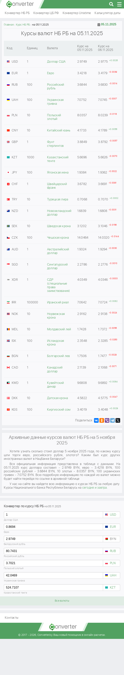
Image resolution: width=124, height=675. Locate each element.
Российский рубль (14, 556)
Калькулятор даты (107, 13)
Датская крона (57, 398)
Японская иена (57, 172)
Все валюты (62, 601)
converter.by (20, 4)
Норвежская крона (56, 316)
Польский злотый (13, 568)
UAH (113, 575)
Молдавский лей (59, 329)
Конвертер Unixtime (77, 13)
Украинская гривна (14, 580)
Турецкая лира (57, 199)
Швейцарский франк (57, 186)
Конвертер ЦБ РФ (46, 13)
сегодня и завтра (94, 488)
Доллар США (11, 520)
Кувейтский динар (55, 385)
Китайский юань (58, 130)
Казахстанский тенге (15, 592)
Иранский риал (58, 302)
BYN (113, 539)
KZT (113, 587)
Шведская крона (59, 226)
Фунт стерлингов (55, 144)
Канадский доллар (54, 369)
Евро (6, 532)
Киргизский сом (59, 410)
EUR (113, 527)
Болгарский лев (58, 356)
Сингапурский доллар (57, 266)
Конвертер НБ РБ (17, 13)
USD (113, 515)
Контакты (11, 618)
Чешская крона (58, 238)
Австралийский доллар (58, 251)
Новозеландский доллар (59, 213)
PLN (113, 563)
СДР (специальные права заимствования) (58, 285)
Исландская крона (55, 343)
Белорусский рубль (14, 544)
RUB (113, 551)
